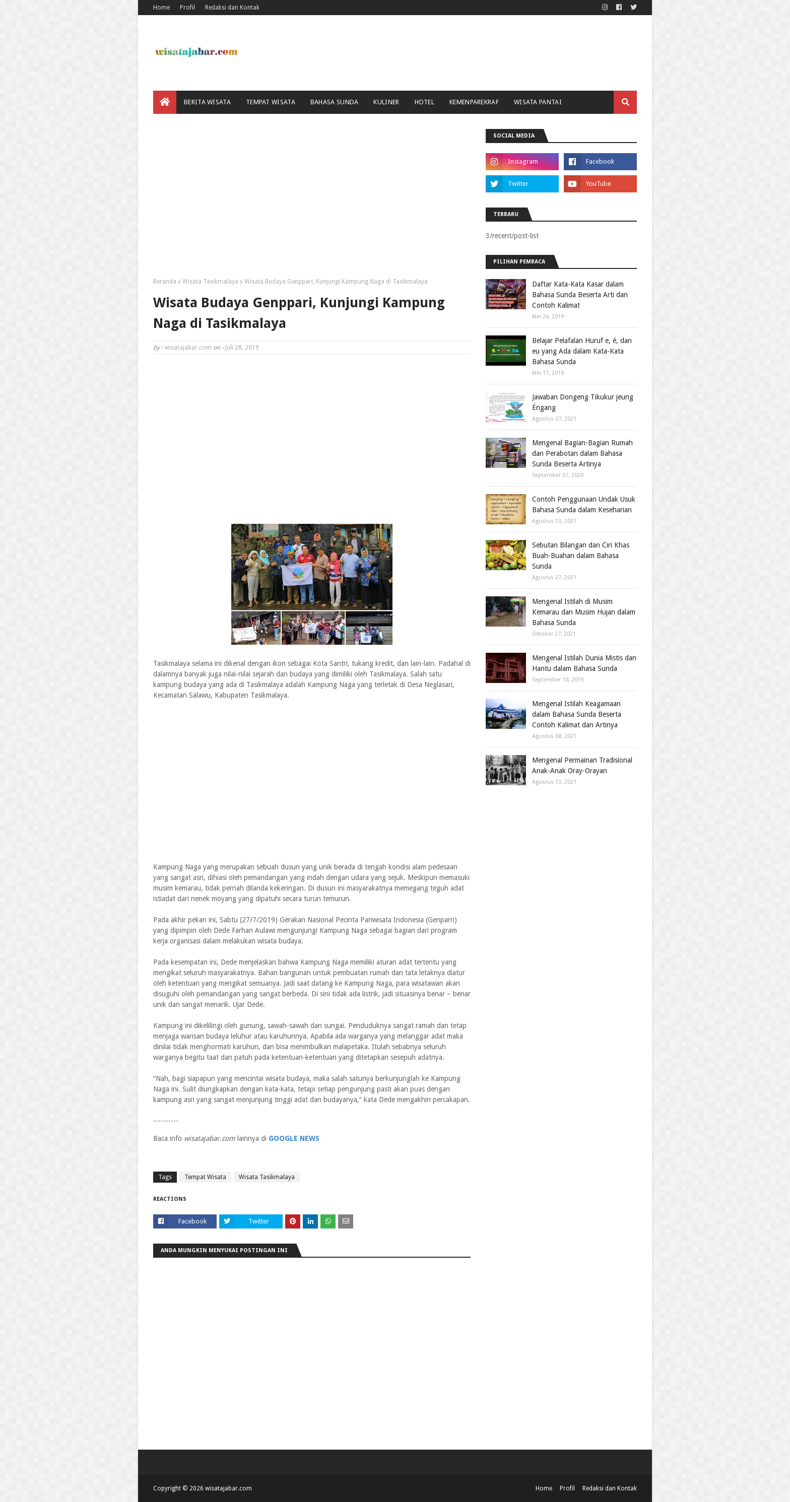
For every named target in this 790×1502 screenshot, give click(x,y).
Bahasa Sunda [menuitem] (334, 102)
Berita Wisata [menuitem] (207, 102)
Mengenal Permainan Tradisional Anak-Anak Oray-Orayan (582, 765)
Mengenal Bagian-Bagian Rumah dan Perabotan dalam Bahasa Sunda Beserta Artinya (582, 453)
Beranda (164, 281)
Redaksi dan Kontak (232, 7)
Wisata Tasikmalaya (210, 281)
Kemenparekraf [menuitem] (474, 102)
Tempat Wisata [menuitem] (270, 102)
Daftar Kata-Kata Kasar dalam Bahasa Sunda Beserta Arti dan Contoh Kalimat (580, 294)
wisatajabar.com (188, 347)
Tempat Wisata (205, 1177)
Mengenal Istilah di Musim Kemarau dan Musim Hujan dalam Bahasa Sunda (583, 612)
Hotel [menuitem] (425, 102)
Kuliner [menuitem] (386, 102)
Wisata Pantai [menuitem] (538, 102)
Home (161, 7)
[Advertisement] (312, 199)
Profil (187, 7)
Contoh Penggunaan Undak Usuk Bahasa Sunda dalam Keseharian (583, 504)
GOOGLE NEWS (294, 1138)
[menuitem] (164, 102)
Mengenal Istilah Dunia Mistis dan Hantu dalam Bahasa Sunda (584, 663)
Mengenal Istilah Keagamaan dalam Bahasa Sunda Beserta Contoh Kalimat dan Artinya (576, 714)
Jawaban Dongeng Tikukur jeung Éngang (582, 402)
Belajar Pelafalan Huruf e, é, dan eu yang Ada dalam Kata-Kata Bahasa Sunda (582, 351)
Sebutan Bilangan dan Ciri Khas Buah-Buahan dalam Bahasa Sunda (580, 555)
